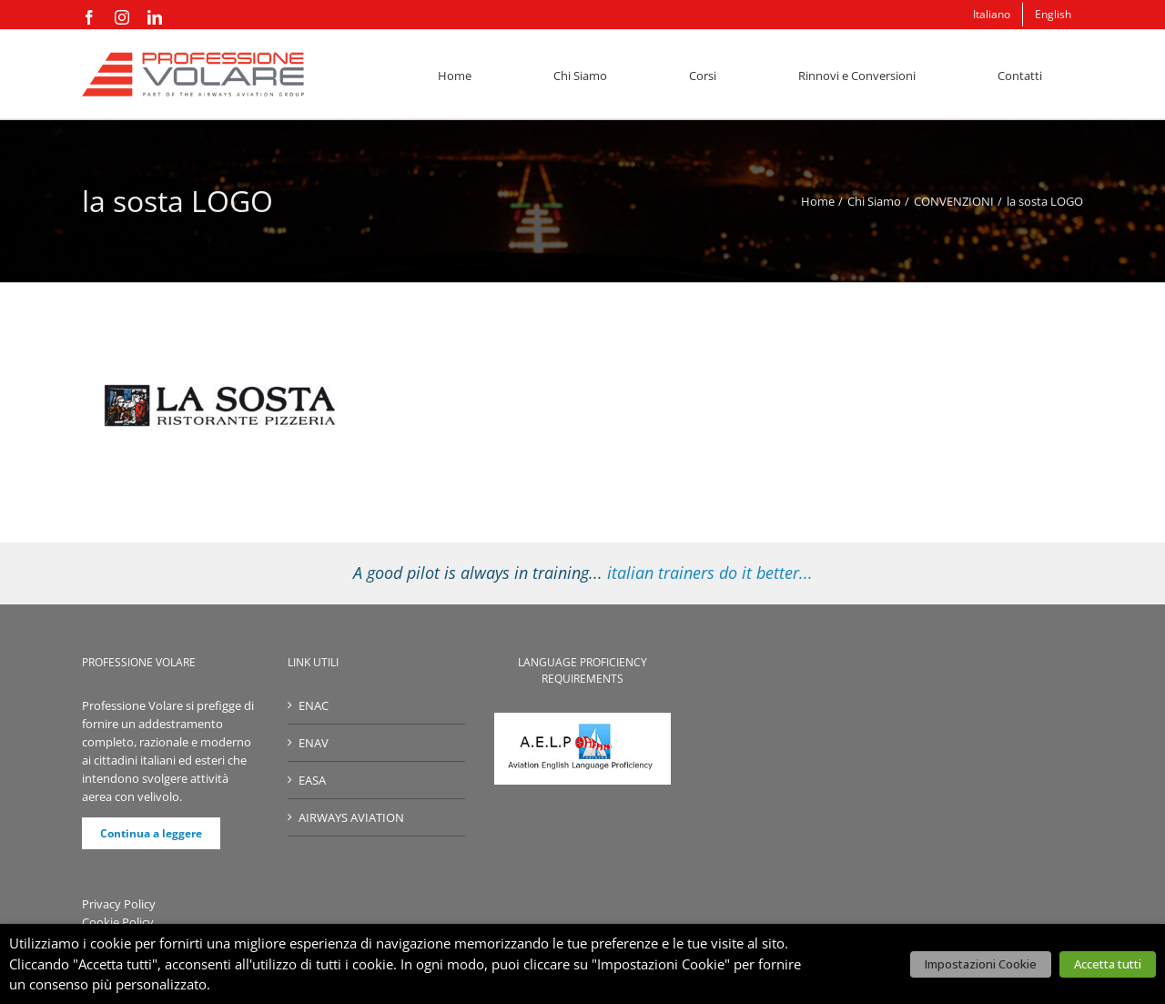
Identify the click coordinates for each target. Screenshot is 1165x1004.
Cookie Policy (118, 922)
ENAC (314, 705)
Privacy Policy (119, 904)
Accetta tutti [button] (1107, 964)
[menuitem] (991, 14)
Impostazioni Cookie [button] (981, 964)
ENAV (314, 743)
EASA (312, 780)
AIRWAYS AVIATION (351, 817)
